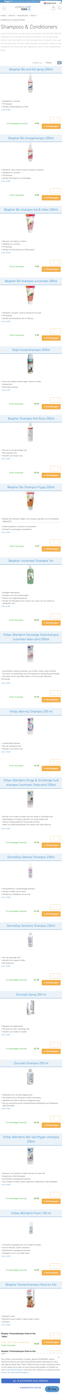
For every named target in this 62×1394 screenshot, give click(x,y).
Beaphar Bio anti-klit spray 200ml (31, 69)
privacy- (4, 1372)
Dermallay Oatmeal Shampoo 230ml (31, 857)
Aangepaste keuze (30, 1387)
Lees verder (5, 109)
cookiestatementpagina (14, 1369)
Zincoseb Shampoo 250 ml (31, 1063)
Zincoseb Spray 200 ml (31, 994)
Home (3, 15)
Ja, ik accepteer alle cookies (30, 1381)
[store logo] (23, 8)
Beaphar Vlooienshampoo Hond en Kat (31, 1284)
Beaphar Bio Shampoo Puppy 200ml (31, 487)
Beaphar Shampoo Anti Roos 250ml (31, 418)
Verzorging (22, 15)
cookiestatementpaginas (19, 1372)
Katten (11, 15)
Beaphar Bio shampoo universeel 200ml (31, 281)
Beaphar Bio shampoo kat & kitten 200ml (31, 209)
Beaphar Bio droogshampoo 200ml (31, 138)
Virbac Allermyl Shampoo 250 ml (31, 711)
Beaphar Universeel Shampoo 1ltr (31, 561)
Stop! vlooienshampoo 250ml (31, 350)
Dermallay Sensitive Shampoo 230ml (31, 926)
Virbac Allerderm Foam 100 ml (31, 1213)
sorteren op (37, 62)
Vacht (33, 15)
